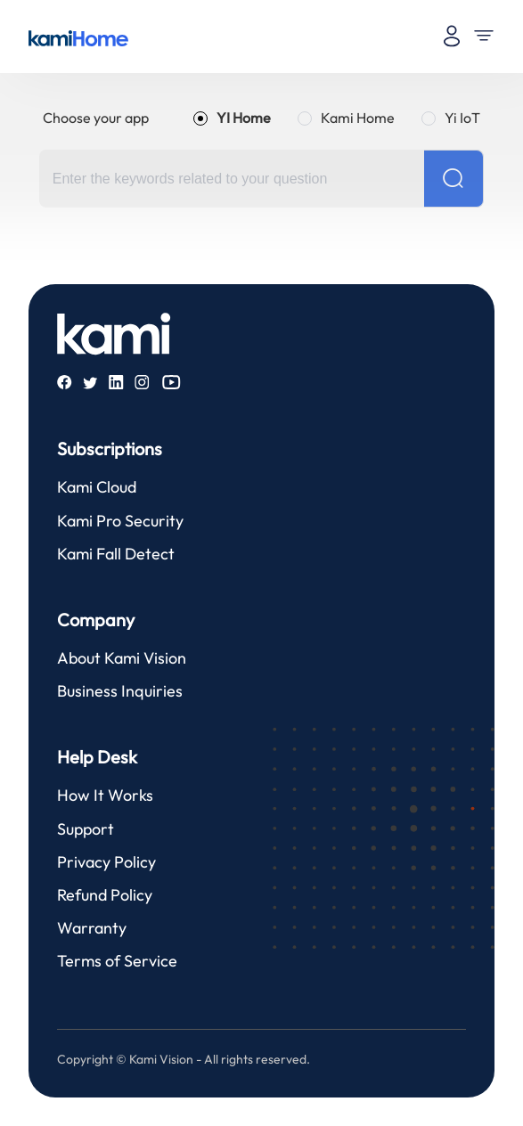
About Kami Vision (121, 658)
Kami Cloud (96, 487)
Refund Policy (104, 895)
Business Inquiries (120, 691)
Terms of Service (117, 961)
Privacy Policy (106, 862)
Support (85, 829)
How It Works (105, 795)
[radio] (232, 117)
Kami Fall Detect (116, 553)
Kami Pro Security (120, 520)
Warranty (92, 928)
